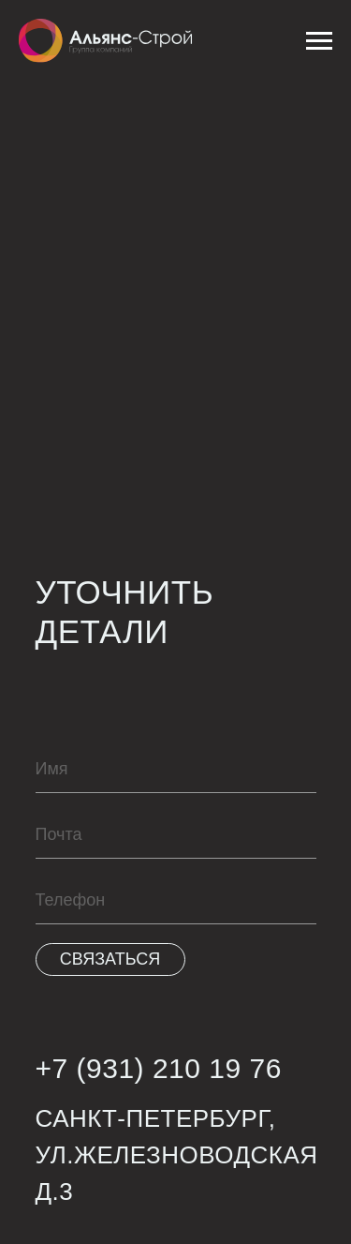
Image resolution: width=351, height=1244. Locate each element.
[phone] (176, 900)
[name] (176, 769)
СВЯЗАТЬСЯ (110, 959)
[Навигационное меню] (319, 41)
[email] (176, 835)
